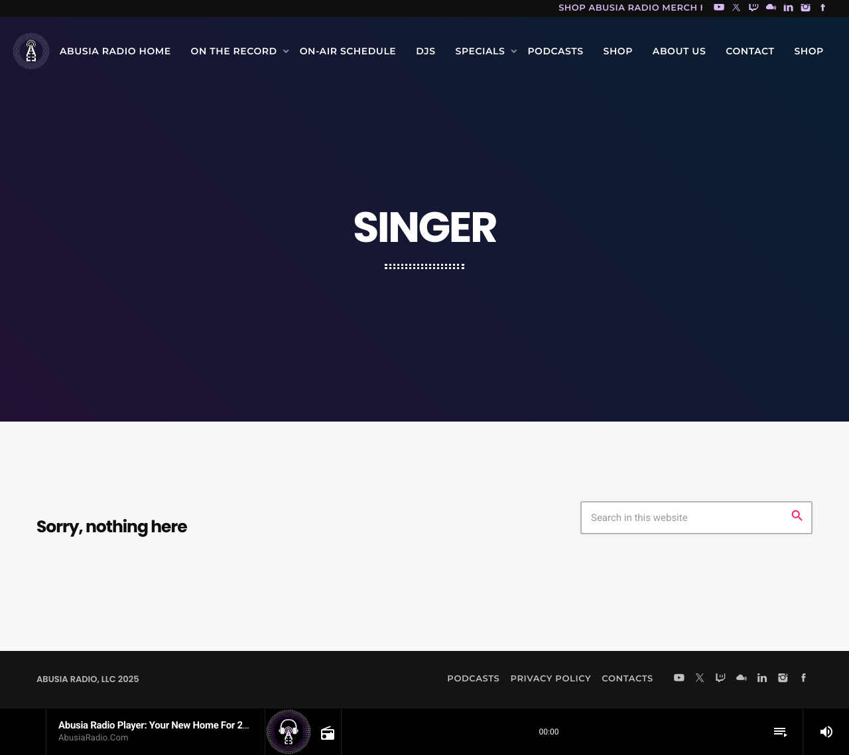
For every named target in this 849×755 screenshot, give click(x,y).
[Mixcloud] (771, 8)
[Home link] (31, 51)
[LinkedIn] (788, 8)
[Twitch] (753, 8)
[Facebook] (823, 8)
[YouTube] (719, 8)
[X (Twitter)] (736, 8)
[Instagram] (806, 8)
